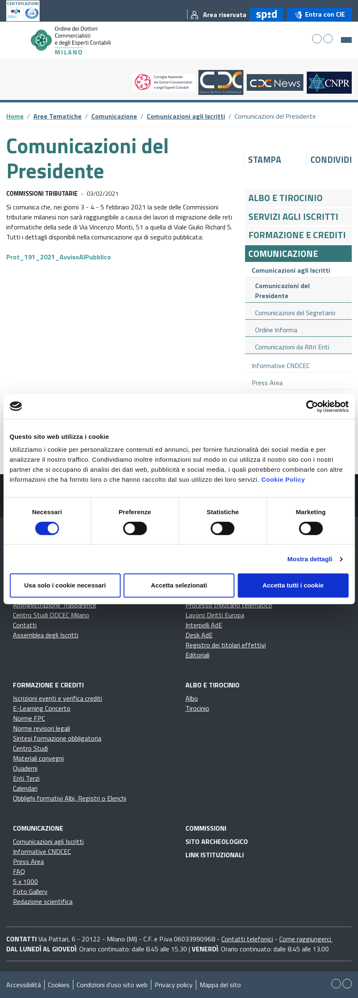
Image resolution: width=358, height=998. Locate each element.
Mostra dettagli (309, 558)
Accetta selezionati (179, 585)
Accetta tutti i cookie (293, 585)
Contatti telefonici (247, 939)
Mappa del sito (220, 985)
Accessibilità (23, 985)
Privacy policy (174, 985)
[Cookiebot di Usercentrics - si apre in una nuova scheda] (311, 406)
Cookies (59, 985)
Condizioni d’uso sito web (112, 985)
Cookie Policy (283, 479)
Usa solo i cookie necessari (65, 585)
